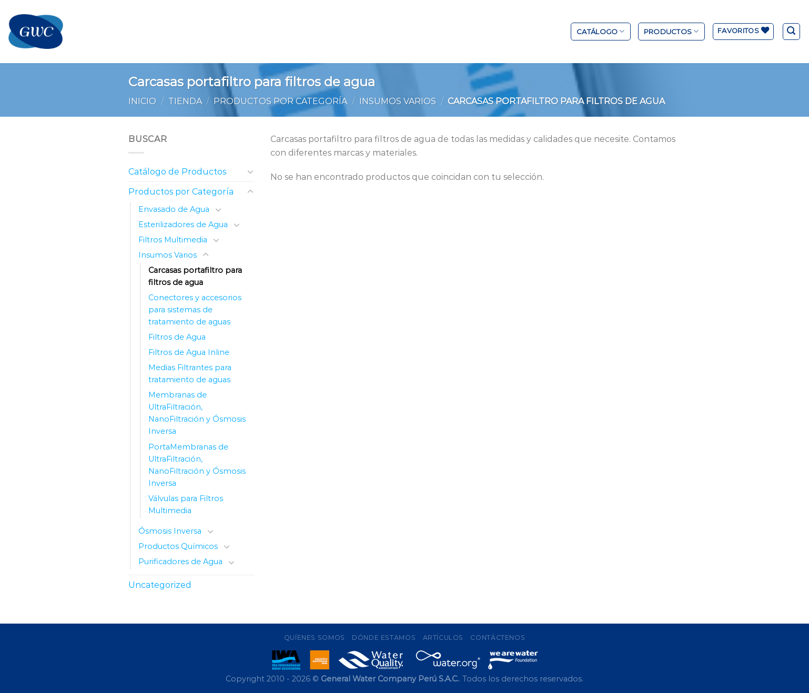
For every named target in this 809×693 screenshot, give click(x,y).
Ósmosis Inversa (169, 531)
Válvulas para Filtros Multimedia (185, 504)
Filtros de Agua (177, 337)
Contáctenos (497, 637)
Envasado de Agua (173, 209)
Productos (671, 31)
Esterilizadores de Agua (183, 224)
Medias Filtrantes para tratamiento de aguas (189, 373)
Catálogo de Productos (177, 172)
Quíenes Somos (314, 637)
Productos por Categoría (280, 101)
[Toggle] (250, 171)
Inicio (142, 101)
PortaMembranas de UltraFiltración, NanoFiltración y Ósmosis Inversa (197, 465)
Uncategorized (159, 585)
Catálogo (601, 31)
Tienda (185, 101)
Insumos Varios (397, 101)
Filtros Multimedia (172, 239)
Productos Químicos (178, 546)
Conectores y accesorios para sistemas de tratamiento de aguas (194, 310)
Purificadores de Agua (180, 561)
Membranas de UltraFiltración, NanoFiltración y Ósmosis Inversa (197, 413)
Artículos (443, 637)
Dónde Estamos (384, 637)
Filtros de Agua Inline (188, 352)
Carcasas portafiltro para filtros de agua (195, 276)
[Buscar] (792, 31)
